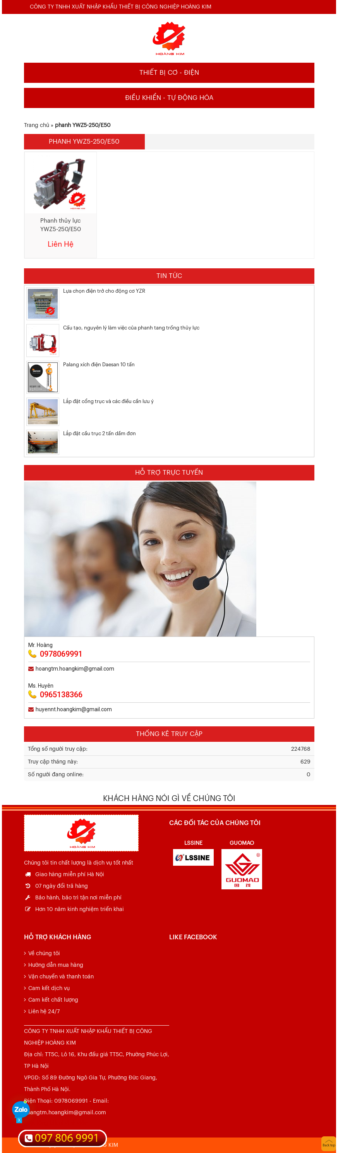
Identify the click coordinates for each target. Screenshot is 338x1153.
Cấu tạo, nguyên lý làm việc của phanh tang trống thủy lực (131, 327)
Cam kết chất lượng (53, 1000)
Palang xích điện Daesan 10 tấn (99, 364)
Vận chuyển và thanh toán (61, 977)
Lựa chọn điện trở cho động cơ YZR (104, 290)
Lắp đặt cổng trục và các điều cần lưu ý (108, 401)
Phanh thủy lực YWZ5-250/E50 (60, 225)
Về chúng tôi (44, 953)
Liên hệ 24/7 (44, 1011)
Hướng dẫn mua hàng (55, 965)
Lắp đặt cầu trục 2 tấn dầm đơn (99, 433)
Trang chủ (36, 125)
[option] (193, 852)
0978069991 (61, 654)
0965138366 (61, 694)
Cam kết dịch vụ (49, 988)
